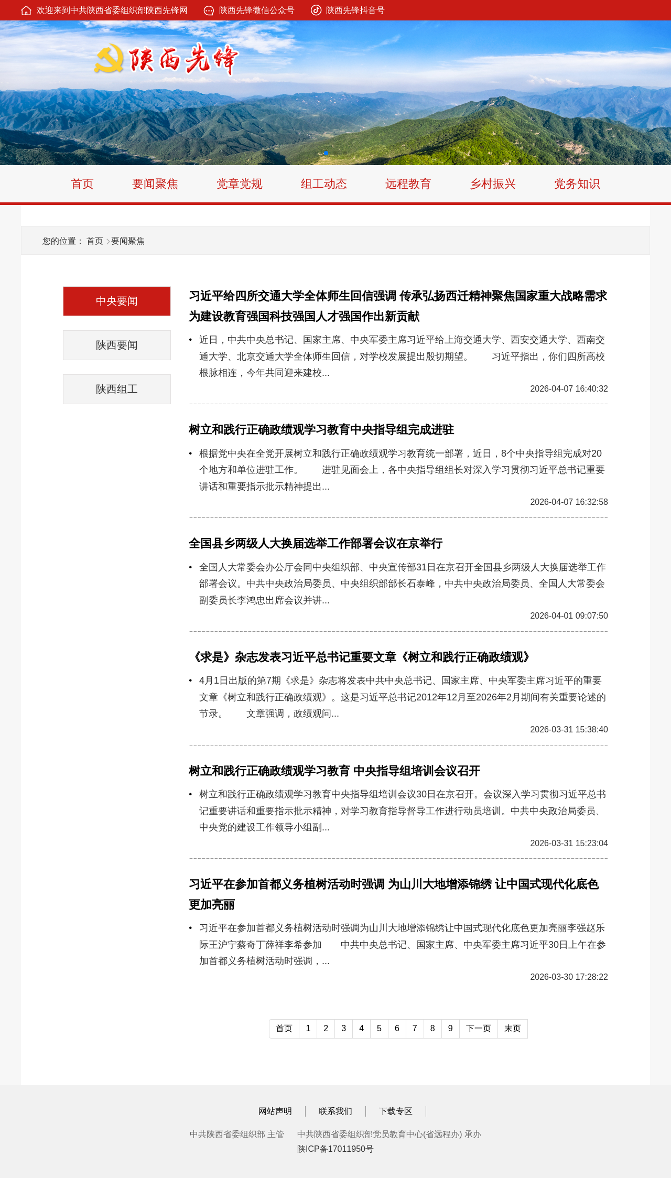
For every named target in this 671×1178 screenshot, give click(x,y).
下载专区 (396, 1111)
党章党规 (240, 183)
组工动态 (324, 183)
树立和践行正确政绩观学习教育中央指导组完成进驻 (321, 429)
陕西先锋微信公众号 (257, 10)
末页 (512, 1028)
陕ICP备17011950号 (335, 1148)
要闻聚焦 (155, 183)
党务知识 (577, 183)
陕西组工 (117, 389)
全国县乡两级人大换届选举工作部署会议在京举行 (315, 543)
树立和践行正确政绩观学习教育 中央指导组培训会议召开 (334, 770)
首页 (82, 183)
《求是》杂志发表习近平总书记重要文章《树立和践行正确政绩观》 (362, 657)
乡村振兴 (493, 183)
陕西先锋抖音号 (355, 10)
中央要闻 (117, 301)
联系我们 (335, 1111)
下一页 (478, 1028)
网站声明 (275, 1111)
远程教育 (408, 183)
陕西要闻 (117, 345)
